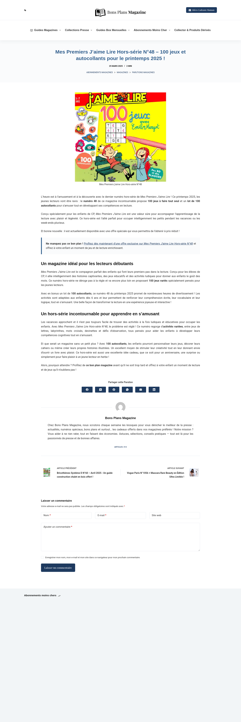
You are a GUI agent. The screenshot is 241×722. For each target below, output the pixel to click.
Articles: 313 (120, 447)
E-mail (102, 515)
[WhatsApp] (127, 390)
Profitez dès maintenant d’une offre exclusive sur (138, 243)
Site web (156, 515)
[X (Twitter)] (100, 390)
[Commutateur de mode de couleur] (25, 10)
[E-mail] (140, 390)
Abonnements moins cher (152, 30)
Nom (47, 515)
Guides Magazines (46, 30)
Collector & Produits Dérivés (192, 30)
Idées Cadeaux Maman (201, 10)
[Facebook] (87, 390)
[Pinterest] (113, 390)
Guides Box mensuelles (113, 30)
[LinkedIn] (154, 390)
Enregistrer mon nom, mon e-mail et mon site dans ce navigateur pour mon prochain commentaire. (92, 557)
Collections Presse (79, 30)
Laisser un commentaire (58, 567)
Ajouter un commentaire (58, 527)
